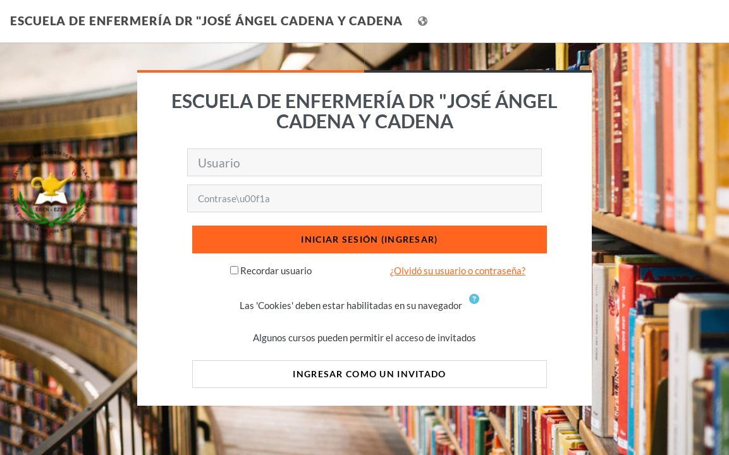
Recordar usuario (276, 270)
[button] (476, 306)
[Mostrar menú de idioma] (424, 21)
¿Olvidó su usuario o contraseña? (457, 270)
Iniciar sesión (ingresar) (369, 239)
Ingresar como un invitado (369, 373)
